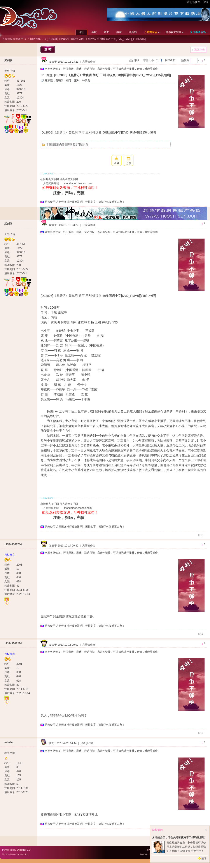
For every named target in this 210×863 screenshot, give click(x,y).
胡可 (68, 80)
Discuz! (21, 849)
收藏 (116, 163)
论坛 (81, 32)
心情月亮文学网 (49, 179)
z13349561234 (13, 544)
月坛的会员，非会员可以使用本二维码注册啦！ (179, 837)
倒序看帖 (170, 60)
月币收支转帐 (173, 32)
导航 (94, 32)
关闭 (205, 830)
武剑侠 (8, 60)
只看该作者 (88, 61)
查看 (204, 858)
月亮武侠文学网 (69, 179)
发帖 (48, 49)
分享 (128, 163)
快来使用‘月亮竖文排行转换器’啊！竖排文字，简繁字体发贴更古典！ (85, 201)
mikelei (8, 742)
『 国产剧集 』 (35, 38)
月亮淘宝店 (150, 32)
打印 (136, 60)
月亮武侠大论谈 (11, 38)
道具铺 (133, 32)
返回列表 (199, 49)
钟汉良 (86, 80)
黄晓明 (59, 80)
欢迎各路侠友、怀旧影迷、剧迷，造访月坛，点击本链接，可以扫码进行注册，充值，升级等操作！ (102, 68)
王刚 (76, 80)
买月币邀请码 (198, 32)
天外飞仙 (9, 70)
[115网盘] (46, 75)
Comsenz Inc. (22, 854)
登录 (206, 2)
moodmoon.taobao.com (78, 183)
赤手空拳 (9, 752)
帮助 (106, 32)
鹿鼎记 (49, 80)
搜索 (119, 32)
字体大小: (148, 60)
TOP (200, 535)
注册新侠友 (193, 2)
